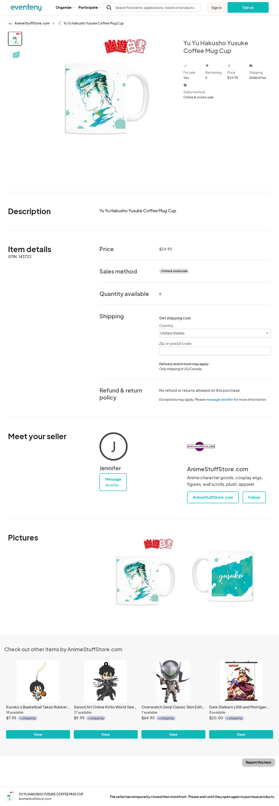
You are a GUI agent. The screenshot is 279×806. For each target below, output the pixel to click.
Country (166, 325)
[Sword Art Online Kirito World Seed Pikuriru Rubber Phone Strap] (106, 681)
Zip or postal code (175, 343)
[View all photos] (100, 108)
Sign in (217, 7)
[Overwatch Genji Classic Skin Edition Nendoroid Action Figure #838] (173, 681)
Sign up (248, 7)
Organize (65, 7)
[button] (65, 7)
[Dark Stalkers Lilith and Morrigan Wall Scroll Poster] (241, 681)
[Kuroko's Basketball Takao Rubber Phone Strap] (38, 681)
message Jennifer (219, 399)
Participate (90, 7)
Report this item (258, 762)
